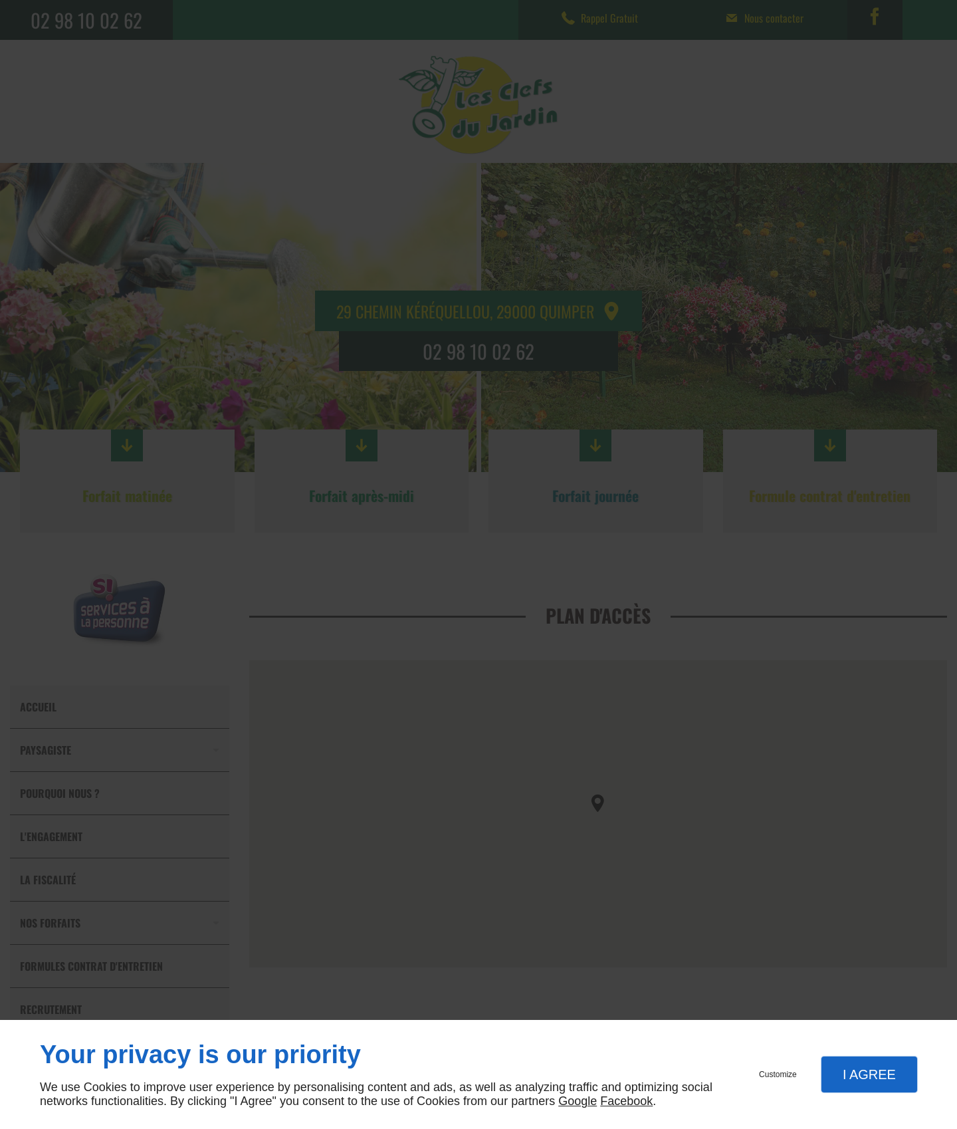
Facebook (626, 1101)
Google (577, 1101)
